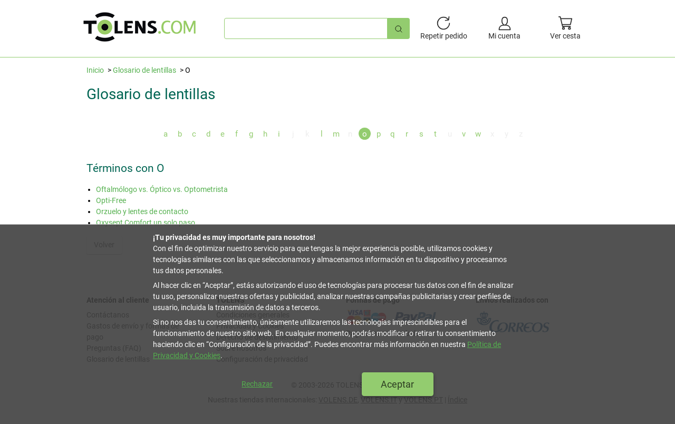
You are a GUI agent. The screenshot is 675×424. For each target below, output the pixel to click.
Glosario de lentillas (144, 70)
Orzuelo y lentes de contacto (142, 211)
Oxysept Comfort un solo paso (145, 222)
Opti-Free (111, 200)
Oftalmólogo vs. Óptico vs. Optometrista (162, 189)
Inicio (95, 70)
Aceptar (397, 384)
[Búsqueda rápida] (399, 28)
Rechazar (257, 384)
